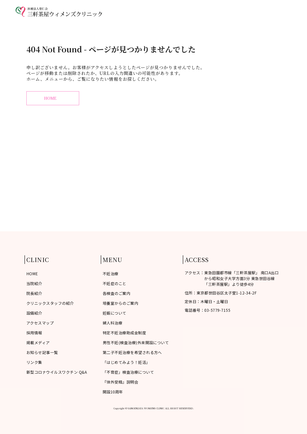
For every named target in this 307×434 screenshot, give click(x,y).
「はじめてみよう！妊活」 (126, 362)
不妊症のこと (148, 11)
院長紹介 (34, 293)
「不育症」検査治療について (128, 372)
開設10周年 (113, 392)
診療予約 (284, 11)
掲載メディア (38, 342)
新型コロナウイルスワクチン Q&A (56, 372)
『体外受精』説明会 (120, 382)
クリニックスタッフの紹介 (50, 303)
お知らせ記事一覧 (42, 352)
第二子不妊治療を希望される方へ (132, 352)
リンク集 (34, 362)
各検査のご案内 (116, 293)
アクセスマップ (255, 11)
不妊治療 (199, 11)
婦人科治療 (224, 11)
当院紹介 (175, 11)
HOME (123, 11)
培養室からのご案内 (120, 303)
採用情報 (34, 333)
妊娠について (114, 313)
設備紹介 (34, 313)
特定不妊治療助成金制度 (124, 333)
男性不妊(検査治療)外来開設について (136, 342)
